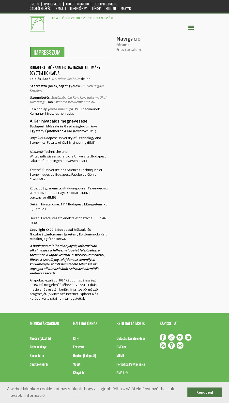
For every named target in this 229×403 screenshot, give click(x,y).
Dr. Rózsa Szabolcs (66, 79)
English (111, 8)
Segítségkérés (39, 364)
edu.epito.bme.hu (77, 4)
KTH (75, 338)
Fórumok (124, 44)
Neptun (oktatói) (40, 338)
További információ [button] (26, 395)
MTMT (120, 355)
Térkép (96, 8)
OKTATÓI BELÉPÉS (40, 8)
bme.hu (34, 4)
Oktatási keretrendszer (131, 338)
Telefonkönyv (77, 8)
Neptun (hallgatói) (84, 355)
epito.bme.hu (52, 4)
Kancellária (37, 355)
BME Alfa (122, 372)
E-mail (59, 8)
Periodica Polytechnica (130, 364)
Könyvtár (78, 372)
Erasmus (78, 346)
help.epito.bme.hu (105, 4)
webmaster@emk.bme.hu (75, 102)
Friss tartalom (128, 49)
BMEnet (121, 346)
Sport (76, 364)
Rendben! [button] (205, 392)
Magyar (126, 8)
